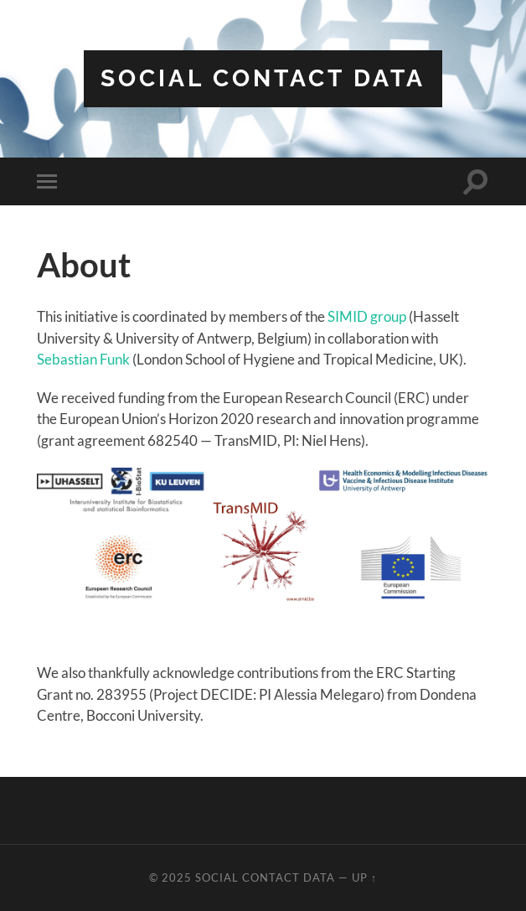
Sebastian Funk (83, 359)
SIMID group (366, 316)
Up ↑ (364, 877)
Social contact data (263, 78)
